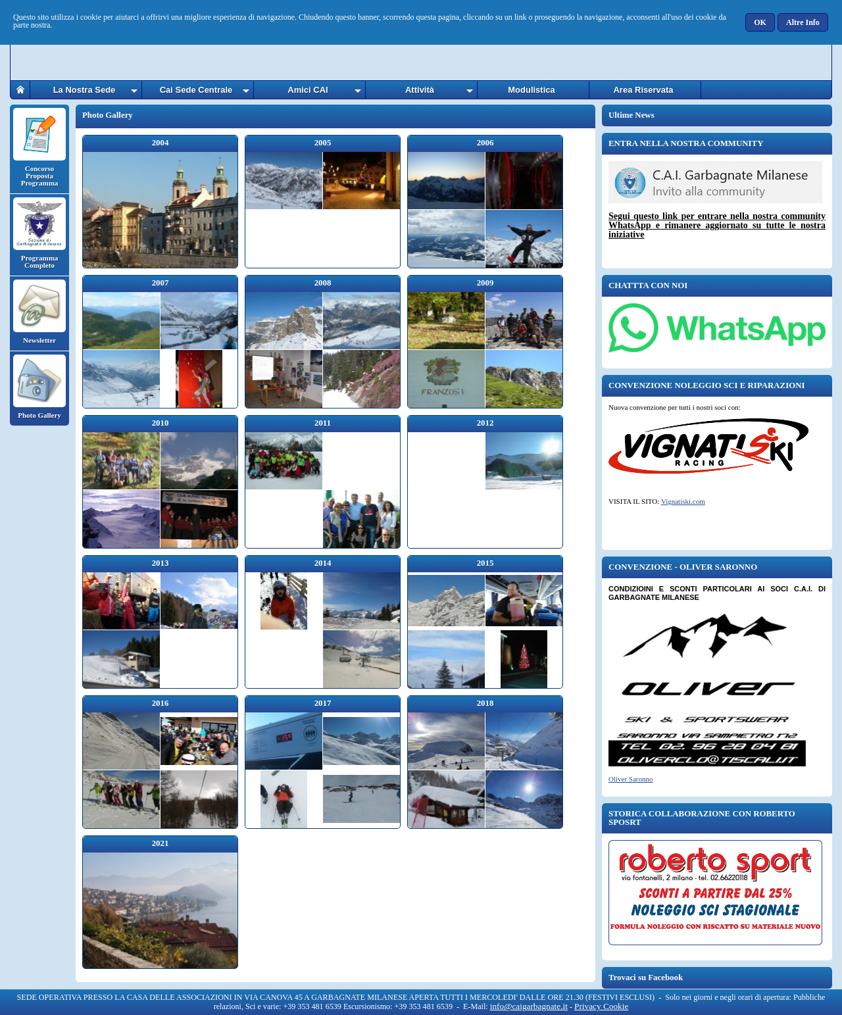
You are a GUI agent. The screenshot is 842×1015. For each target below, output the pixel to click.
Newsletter (39, 312)
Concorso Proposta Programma (39, 147)
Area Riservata (643, 90)
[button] (761, 22)
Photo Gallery (39, 387)
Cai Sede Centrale (196, 90)
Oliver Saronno (630, 779)
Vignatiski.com (683, 501)
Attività (419, 90)
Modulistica (531, 90)
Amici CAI (307, 90)
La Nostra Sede (84, 90)
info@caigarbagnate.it (529, 1006)
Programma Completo (39, 233)
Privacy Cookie (601, 1006)
